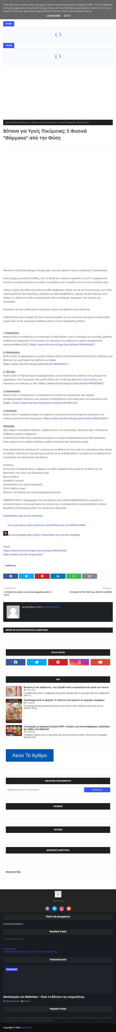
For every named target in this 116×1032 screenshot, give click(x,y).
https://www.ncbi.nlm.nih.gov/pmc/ (23, 554)
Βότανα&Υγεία (50, 607)
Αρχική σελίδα (12, 122)
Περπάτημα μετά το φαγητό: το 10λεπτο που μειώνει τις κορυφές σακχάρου (64, 700)
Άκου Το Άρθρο (29, 755)
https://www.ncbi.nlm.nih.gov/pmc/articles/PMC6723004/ (76, 418)
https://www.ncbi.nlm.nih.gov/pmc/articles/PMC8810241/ (36, 364)
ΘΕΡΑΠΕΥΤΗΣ (78, 500)
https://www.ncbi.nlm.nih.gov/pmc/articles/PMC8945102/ (62, 344)
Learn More (54, 16)
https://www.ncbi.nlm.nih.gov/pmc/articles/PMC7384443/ (45, 402)
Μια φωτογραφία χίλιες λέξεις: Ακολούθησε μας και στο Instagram (44, 534)
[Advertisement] (58, 89)
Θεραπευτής (13, 871)
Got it (67, 16)
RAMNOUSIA (9, 949)
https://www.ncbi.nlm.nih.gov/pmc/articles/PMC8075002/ (71, 383)
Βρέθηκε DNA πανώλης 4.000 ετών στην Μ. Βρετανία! (30, 951)
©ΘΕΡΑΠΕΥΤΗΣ (11, 500)
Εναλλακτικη (24, 122)
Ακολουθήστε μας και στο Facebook (23, 515)
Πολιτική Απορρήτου (13, 924)
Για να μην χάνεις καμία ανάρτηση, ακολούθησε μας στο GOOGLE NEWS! (47, 525)
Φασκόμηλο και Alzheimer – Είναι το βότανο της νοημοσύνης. (44, 997)
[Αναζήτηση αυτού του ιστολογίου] (45, 789)
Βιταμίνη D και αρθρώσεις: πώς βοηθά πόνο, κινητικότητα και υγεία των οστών (66, 687)
